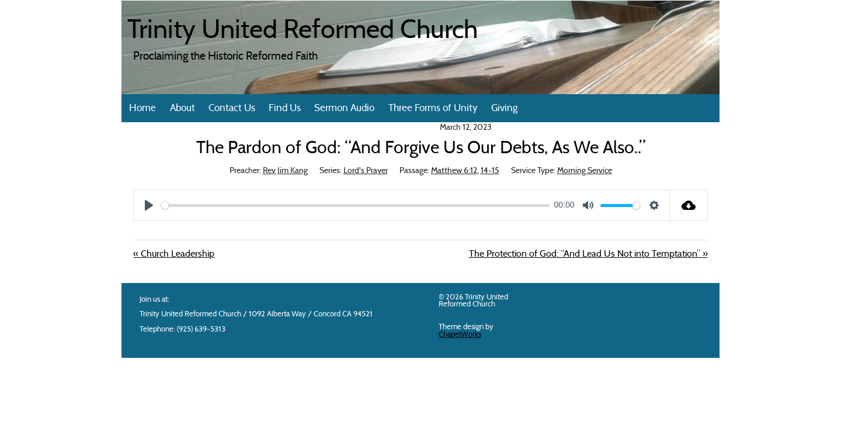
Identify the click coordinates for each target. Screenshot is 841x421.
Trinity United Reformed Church (302, 31)
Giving (504, 108)
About (182, 108)
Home (142, 108)
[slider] (355, 205)
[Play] (149, 205)
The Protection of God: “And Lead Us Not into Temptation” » (588, 254)
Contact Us (231, 108)
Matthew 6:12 (454, 171)
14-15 (490, 171)
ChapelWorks (460, 335)
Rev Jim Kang (285, 171)
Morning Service (584, 171)
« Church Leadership (173, 254)
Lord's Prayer (365, 171)
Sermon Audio (344, 108)
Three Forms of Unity (433, 108)
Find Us (285, 108)
